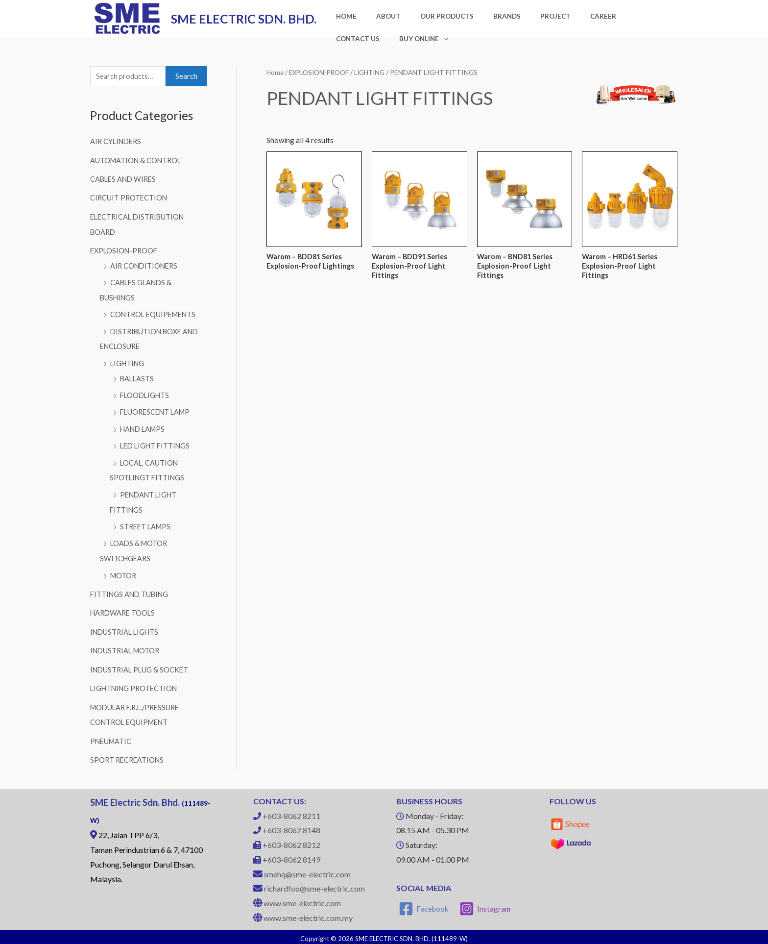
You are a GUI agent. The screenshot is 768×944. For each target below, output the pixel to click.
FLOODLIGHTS (145, 399)
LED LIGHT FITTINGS (156, 449)
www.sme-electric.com (302, 900)
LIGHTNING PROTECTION (135, 686)
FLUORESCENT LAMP (157, 415)
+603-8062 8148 (291, 827)
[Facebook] (424, 905)
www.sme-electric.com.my (308, 914)
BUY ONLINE (351, 46)
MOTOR (124, 575)
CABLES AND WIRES (124, 187)
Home (275, 80)
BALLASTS (137, 382)
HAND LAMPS (144, 432)
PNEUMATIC (111, 738)
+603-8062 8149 (291, 856)
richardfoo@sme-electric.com (314, 885)
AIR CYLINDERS (117, 150)
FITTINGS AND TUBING (130, 594)
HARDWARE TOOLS (124, 612)
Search (186, 84)
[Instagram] (485, 905)
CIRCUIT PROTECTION (129, 205)
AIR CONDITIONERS (145, 272)
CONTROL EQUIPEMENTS (155, 320)
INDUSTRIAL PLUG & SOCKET (140, 668)
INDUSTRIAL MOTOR (126, 650)
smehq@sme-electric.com (307, 870)
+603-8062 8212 (291, 841)
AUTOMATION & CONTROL (137, 169)
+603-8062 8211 (291, 812)
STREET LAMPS (146, 527)
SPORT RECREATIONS (128, 756)
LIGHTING (127, 368)
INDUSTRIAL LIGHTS (125, 631)
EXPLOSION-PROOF (125, 257)
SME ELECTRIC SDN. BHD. (243, 22)
